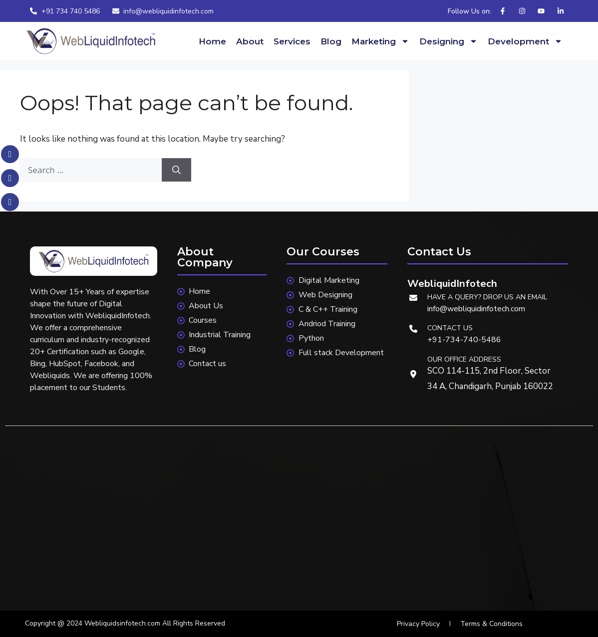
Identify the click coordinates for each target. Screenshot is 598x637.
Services (292, 41)
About (250, 41)
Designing (448, 41)
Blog (330, 41)
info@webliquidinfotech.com (476, 308)
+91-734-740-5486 (464, 339)
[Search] (176, 170)
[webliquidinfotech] (299, 521)
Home (212, 41)
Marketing (380, 41)
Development (525, 41)
